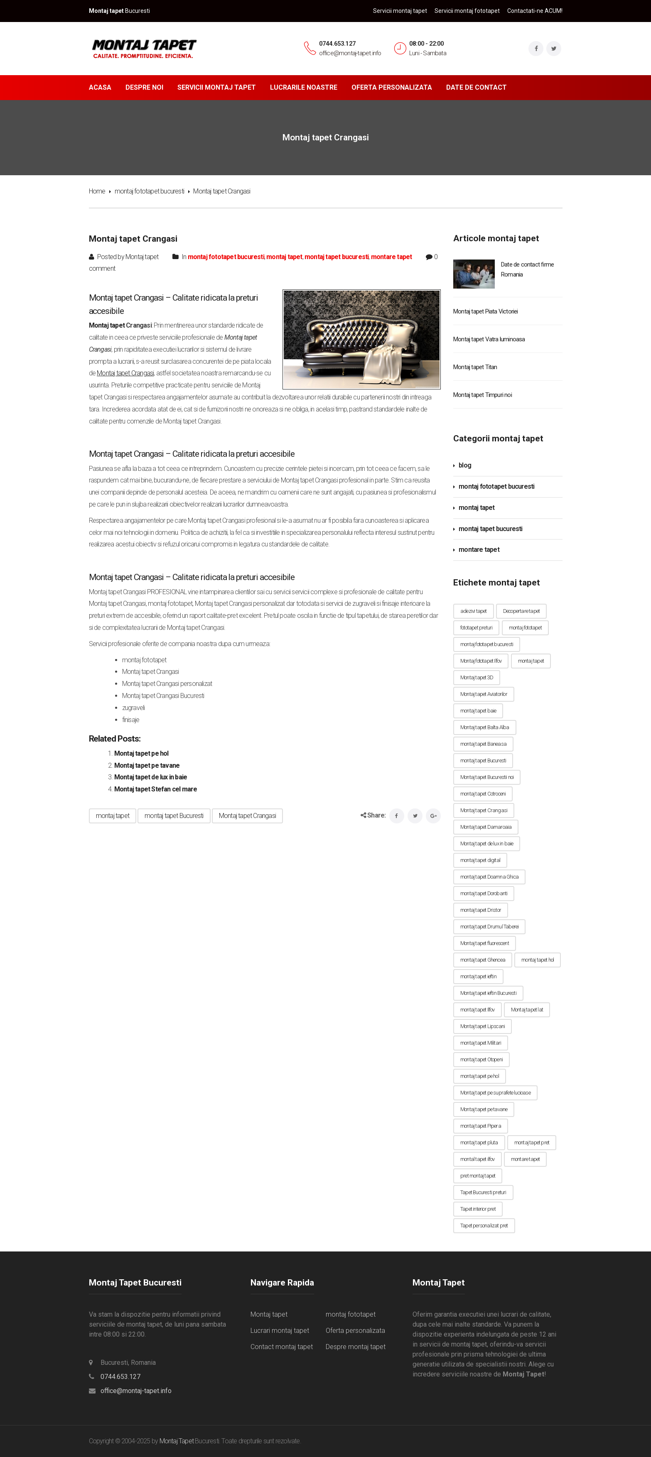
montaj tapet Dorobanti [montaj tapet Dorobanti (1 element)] (483, 893)
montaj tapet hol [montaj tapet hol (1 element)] (537, 960)
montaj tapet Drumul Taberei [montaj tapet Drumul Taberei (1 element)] (489, 926)
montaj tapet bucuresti (336, 257)
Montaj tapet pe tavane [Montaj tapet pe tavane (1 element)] (483, 1109)
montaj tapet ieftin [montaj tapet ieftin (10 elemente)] (478, 976)
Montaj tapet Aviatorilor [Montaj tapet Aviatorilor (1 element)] (483, 694)
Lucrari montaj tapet (280, 1331)
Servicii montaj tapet (400, 10)
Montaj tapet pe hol (141, 753)
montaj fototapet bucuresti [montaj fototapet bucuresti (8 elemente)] (486, 644)
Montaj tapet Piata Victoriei (485, 311)
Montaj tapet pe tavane (146, 765)
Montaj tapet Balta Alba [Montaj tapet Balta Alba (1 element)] (484, 727)
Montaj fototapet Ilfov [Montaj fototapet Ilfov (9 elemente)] (480, 661)
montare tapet (391, 257)
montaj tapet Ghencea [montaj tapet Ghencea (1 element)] (482, 960)
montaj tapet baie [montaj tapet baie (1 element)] (478, 711)
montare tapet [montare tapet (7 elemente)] (525, 1159)
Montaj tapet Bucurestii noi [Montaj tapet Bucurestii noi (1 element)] (486, 777)
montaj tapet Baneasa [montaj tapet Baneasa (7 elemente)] (483, 744)
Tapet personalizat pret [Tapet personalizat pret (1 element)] (484, 1225)
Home (97, 191)
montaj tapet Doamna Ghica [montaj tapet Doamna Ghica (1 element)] (489, 877)
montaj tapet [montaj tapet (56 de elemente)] (531, 661)
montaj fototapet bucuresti (149, 191)
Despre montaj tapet (356, 1347)
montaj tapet (284, 257)
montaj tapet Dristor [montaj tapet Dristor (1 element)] (480, 910)
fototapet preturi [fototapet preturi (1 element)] (476, 627)
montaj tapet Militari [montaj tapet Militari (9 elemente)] (480, 1043)
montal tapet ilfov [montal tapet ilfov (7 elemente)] (477, 1159)
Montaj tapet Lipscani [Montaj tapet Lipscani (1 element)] (482, 1026)
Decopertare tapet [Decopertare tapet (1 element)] (521, 611)
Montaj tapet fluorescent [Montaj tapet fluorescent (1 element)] (484, 943)
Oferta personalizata (355, 1331)
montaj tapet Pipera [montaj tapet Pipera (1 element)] (480, 1126)
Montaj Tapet (177, 1441)
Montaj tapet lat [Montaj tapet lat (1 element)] (527, 1009)
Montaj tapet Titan (475, 367)
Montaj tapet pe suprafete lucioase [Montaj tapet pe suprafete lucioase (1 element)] (495, 1093)
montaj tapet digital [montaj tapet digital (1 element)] (480, 860)
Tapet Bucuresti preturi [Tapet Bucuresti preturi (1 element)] (483, 1192)
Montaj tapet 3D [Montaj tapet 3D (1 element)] (476, 677)
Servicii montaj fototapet (467, 10)
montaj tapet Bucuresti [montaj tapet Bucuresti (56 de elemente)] (483, 760)
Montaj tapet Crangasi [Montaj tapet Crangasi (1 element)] (483, 810)
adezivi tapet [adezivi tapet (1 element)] (473, 611)
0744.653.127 (337, 43)
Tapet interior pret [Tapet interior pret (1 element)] (478, 1209)
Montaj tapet (107, 325)
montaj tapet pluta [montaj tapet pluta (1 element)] (479, 1142)
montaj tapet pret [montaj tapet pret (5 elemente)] (531, 1142)
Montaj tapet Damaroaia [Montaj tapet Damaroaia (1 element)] (485, 827)
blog (465, 465)
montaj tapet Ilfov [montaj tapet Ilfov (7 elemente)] (477, 1009)
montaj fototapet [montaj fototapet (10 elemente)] (525, 627)
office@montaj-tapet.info (136, 1391)
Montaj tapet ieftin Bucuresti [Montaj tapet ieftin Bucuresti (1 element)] (488, 993)
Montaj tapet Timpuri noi (482, 395)
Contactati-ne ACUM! (535, 10)
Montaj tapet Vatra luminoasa (489, 339)
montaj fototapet (351, 1314)
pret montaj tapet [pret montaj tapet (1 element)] (477, 1176)
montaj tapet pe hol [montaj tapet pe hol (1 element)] (479, 1076)
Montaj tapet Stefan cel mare (155, 789)
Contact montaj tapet (282, 1347)
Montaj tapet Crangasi (247, 816)
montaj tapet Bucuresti (174, 816)
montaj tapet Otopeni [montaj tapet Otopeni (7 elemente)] (481, 1059)
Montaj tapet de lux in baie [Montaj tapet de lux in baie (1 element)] (486, 843)
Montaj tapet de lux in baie (150, 777)
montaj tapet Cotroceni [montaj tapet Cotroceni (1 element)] (483, 794)
